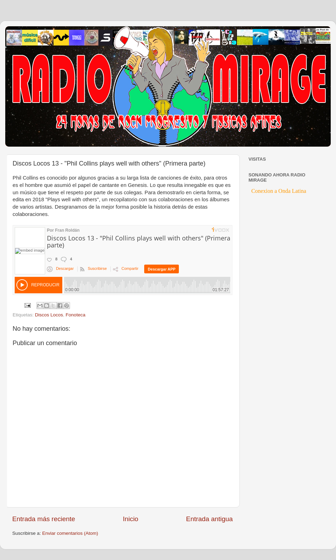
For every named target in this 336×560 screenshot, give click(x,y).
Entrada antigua (209, 519)
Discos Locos (49, 314)
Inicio (130, 519)
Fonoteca (75, 314)
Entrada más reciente (43, 519)
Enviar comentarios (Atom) (70, 533)
